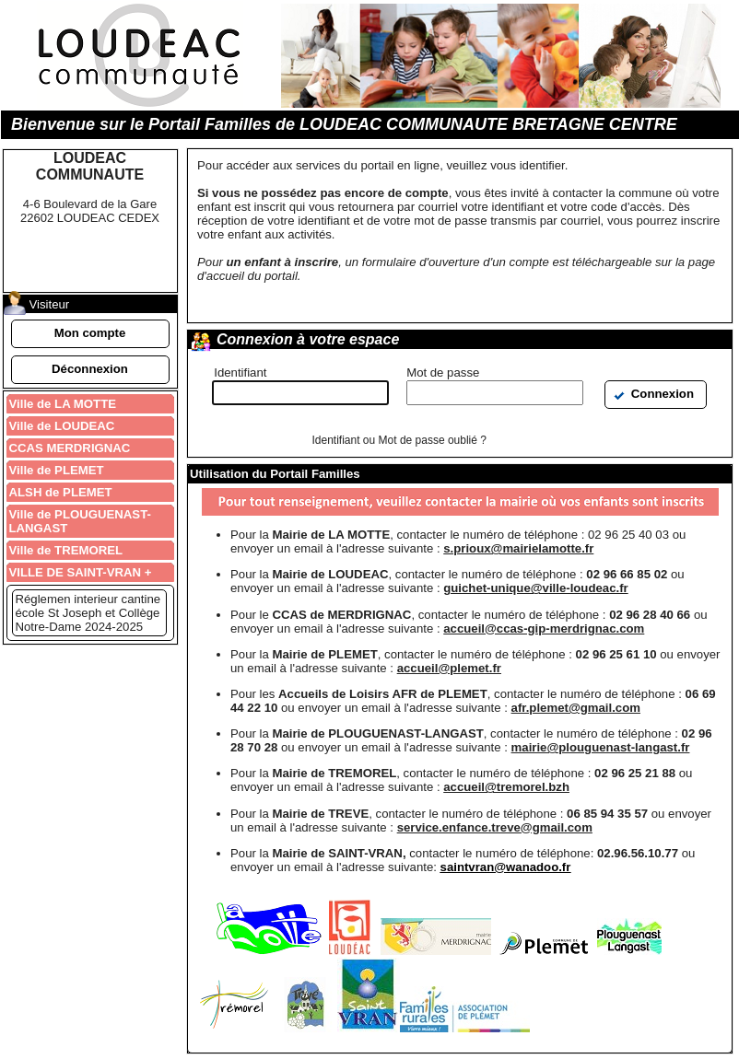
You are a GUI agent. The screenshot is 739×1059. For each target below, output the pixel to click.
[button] (90, 334)
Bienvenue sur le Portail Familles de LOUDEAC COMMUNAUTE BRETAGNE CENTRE (344, 124)
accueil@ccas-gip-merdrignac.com (543, 628)
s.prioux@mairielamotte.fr (518, 548)
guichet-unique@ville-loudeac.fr (535, 588)
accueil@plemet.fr (449, 668)
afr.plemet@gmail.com (575, 708)
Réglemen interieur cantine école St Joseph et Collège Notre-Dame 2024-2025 (88, 613)
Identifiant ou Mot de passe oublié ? (398, 440)
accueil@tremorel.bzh (506, 787)
